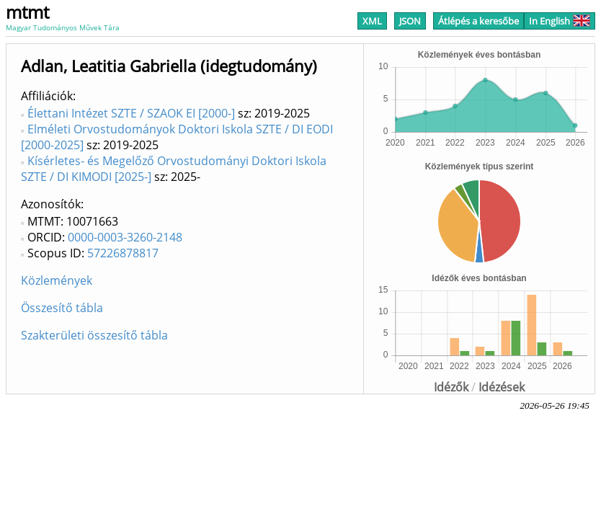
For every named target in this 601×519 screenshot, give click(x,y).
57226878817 (123, 253)
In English (559, 20)
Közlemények (56, 280)
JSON (410, 20)
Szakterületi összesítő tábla (94, 335)
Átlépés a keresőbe (478, 20)
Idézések (501, 387)
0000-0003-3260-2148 (125, 237)
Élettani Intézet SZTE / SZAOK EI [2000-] (131, 113)
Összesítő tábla (62, 308)
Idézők (451, 387)
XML (372, 20)
